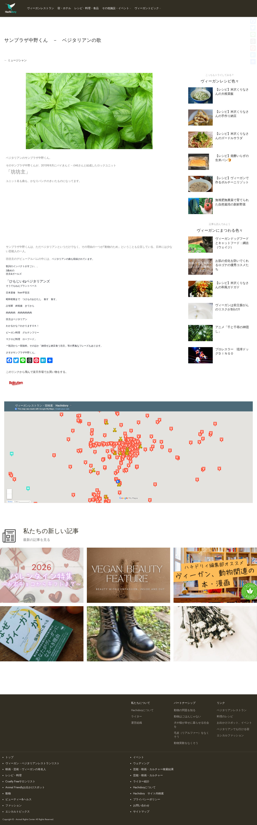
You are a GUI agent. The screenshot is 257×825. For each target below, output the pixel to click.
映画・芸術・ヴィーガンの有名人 (25, 769)
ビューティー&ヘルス (18, 799)
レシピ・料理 (13, 775)
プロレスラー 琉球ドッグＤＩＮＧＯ (232, 351)
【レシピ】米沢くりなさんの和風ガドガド (232, 285)
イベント (138, 757)
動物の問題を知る (184, 710)
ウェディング (141, 763)
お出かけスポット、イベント (234, 723)
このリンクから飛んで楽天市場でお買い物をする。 (37, 372)
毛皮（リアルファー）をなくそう (191, 735)
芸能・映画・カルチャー (148, 775)
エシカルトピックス (17, 811)
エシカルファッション (230, 735)
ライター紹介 (141, 781)
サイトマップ (141, 811)
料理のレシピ (225, 716)
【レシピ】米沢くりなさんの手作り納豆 (232, 113)
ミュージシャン (17, 60)
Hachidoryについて (142, 710)
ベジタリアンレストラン (232, 710)
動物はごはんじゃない (187, 716)
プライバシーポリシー (146, 799)
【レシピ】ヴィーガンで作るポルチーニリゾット (232, 180)
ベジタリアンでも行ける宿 (233, 729)
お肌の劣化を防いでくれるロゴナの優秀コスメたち (232, 265)
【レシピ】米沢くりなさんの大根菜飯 (232, 91)
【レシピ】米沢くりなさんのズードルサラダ (232, 135)
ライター (136, 716)
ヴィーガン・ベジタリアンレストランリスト (32, 763)
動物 (8, 793)
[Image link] (16, 382)
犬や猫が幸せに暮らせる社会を (191, 724)
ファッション (13, 805)
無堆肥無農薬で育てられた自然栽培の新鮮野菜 (232, 202)
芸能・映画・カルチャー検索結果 (153, 769)
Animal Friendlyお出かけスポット (25, 787)
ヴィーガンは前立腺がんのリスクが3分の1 (232, 307)
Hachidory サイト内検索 (148, 793)
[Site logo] (11, 8)
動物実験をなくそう (186, 743)
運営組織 (136, 723)
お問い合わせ (141, 805)
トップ (9, 757)
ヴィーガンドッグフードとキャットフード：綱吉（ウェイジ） (232, 242)
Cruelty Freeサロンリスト (20, 781)
